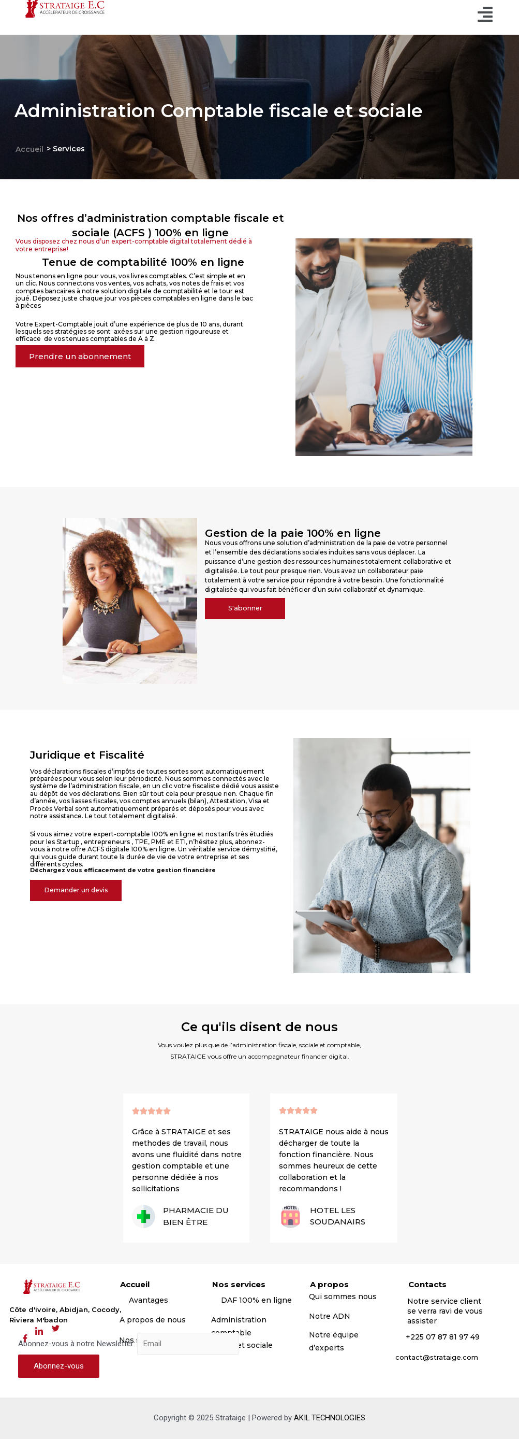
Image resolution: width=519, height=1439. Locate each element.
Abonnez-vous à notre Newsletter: (129, 1344)
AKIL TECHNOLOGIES (329, 1417)
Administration (238, 1319)
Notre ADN (329, 1316)
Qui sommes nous (344, 1296)
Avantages (148, 1300)
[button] (82, 356)
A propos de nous (153, 1319)
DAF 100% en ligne (256, 1300)
